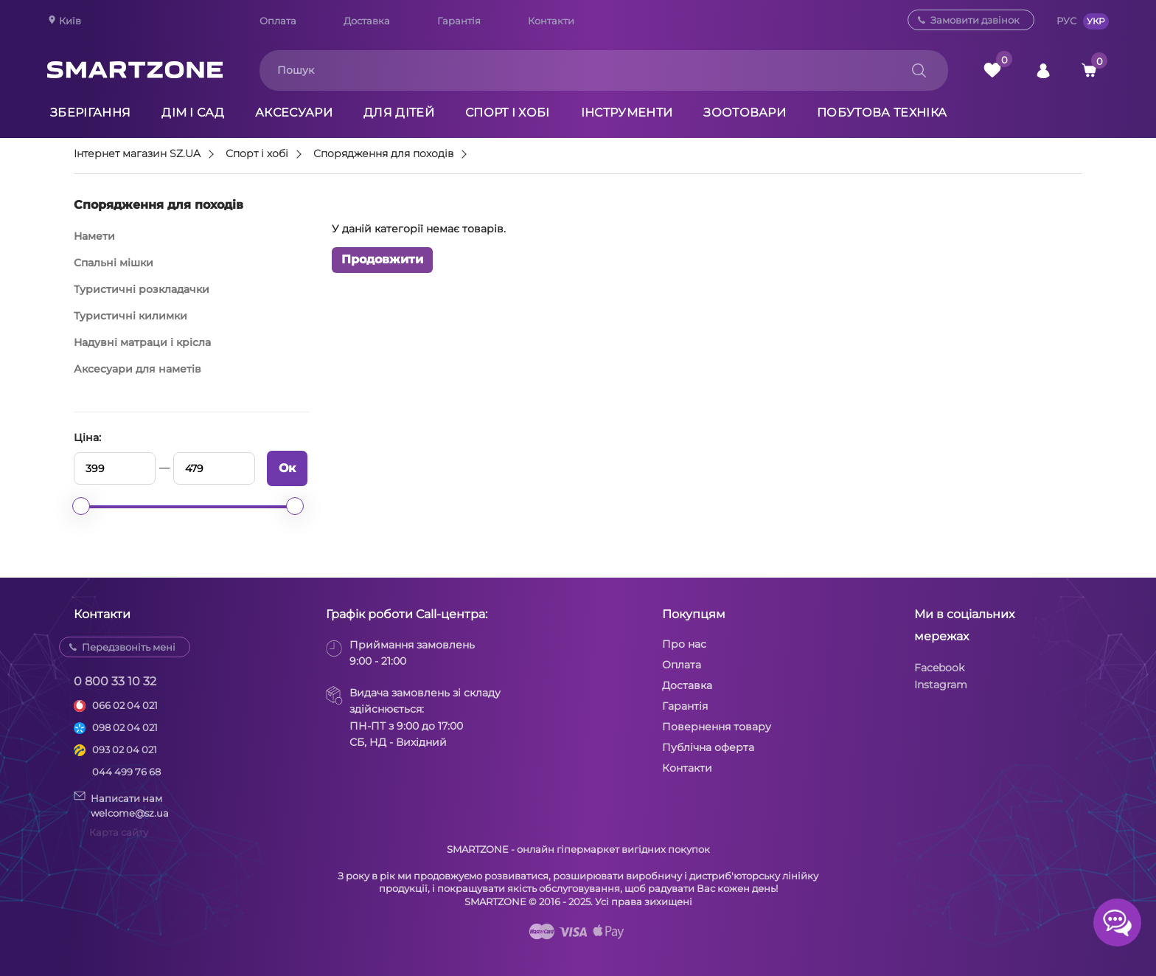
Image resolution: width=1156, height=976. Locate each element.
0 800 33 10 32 (115, 681)
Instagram (940, 684)
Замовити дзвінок (975, 20)
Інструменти (627, 112)
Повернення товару (716, 726)
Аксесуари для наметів (137, 368)
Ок (287, 468)
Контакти (551, 21)
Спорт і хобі (507, 112)
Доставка (367, 21)
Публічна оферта (708, 747)
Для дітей (398, 112)
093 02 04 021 (124, 749)
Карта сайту (118, 832)
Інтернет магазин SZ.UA (137, 154)
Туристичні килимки (130, 315)
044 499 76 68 (126, 772)
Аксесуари (293, 112)
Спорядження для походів (383, 154)
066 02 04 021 (125, 705)
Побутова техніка (882, 112)
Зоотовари (744, 112)
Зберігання (90, 112)
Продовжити (382, 259)
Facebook (939, 667)
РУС (1066, 21)
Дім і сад (192, 112)
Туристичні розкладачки (141, 289)
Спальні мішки (113, 262)
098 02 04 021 (125, 727)
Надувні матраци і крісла (142, 342)
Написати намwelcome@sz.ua (121, 805)
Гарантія (459, 21)
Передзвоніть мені (128, 647)
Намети (94, 236)
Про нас (684, 644)
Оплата (278, 21)
